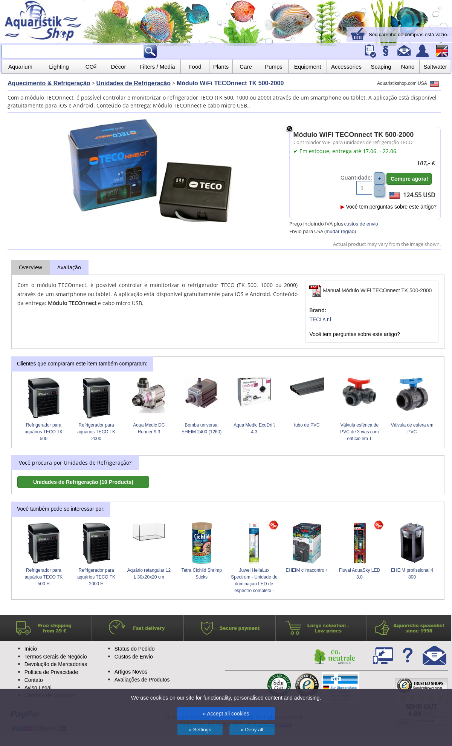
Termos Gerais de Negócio (55, 657)
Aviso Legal (38, 688)
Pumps (273, 66)
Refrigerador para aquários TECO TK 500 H (43, 577)
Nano (408, 66)
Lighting (59, 66)
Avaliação (69, 267)
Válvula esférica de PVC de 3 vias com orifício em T (359, 431)
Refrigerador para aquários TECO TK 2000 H (96, 577)
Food (194, 66)
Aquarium (20, 66)
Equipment (307, 66)
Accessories (346, 66)
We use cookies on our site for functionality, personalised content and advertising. (226, 698)
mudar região (340, 231)
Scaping (381, 66)
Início (30, 649)
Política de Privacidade (51, 672)
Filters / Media (157, 66)
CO (91, 66)
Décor (118, 66)
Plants (221, 66)
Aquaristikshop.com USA (408, 83)
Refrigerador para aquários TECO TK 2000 (96, 431)
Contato (33, 680)
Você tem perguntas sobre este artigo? (389, 207)
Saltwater (435, 66)
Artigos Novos (131, 672)
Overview (30, 267)
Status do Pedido (135, 649)
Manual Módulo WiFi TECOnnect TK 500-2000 (370, 290)
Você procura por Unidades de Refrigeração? (75, 462)
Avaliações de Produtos (142, 680)
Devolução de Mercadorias (55, 664)
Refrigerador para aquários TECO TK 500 (43, 431)
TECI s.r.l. (320, 319)
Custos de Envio (134, 657)
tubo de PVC (307, 425)
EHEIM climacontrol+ (307, 570)
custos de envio (361, 224)
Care (246, 66)
